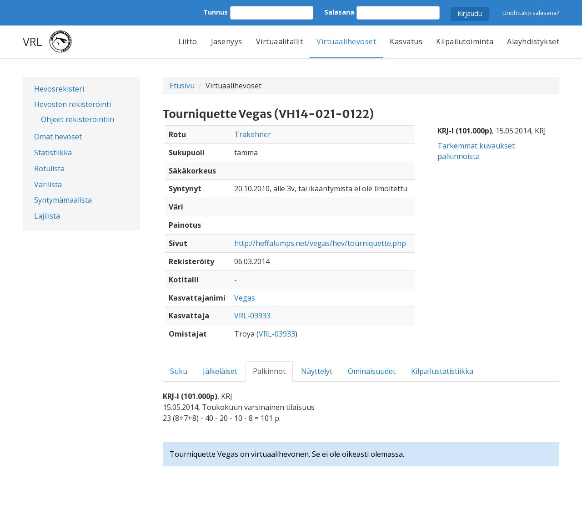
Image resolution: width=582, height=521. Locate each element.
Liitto (187, 41)
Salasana (339, 12)
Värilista (48, 184)
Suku (178, 371)
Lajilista (47, 216)
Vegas (244, 298)
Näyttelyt (316, 371)
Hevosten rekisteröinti (72, 104)
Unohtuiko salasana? (530, 13)
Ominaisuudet (372, 371)
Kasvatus (406, 41)
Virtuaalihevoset (346, 41)
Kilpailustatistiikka (442, 371)
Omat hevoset (58, 137)
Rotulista (49, 168)
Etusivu (182, 86)
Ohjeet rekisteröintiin (77, 119)
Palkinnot (269, 371)
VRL (32, 41)
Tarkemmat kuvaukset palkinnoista (476, 151)
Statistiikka (53, 153)
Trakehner (252, 134)
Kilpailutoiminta (464, 41)
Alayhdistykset (533, 41)
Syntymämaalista (63, 200)
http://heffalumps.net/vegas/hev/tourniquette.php (320, 243)
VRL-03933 (252, 316)
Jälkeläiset (220, 371)
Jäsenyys (226, 41)
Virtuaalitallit (279, 41)
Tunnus (215, 12)
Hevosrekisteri (59, 89)
